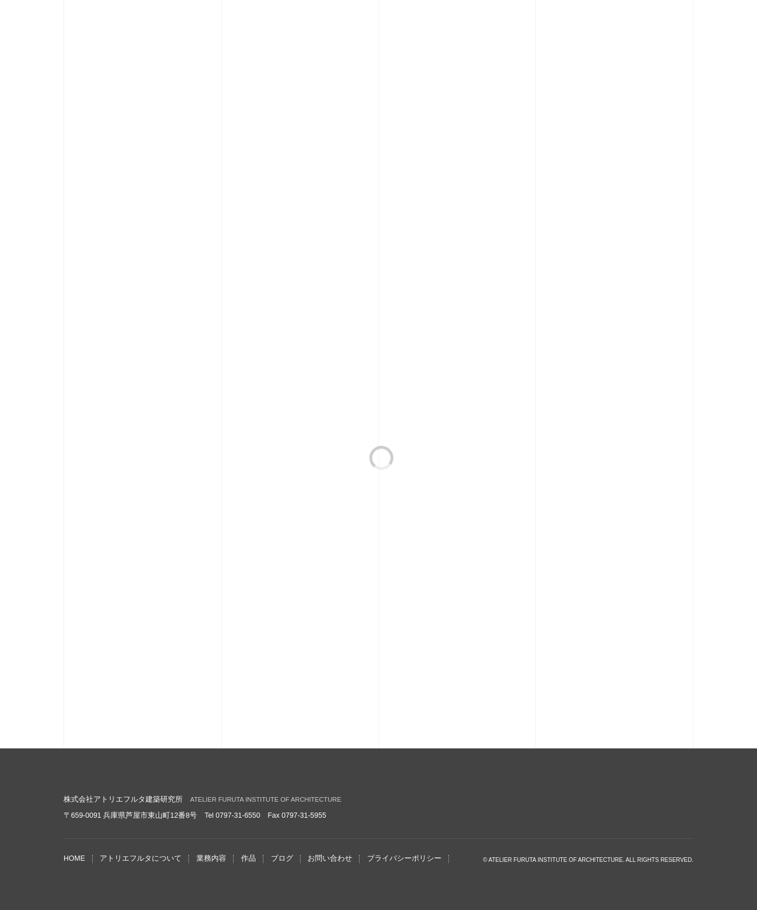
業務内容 (211, 858)
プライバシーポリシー (404, 858)
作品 (248, 858)
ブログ (282, 858)
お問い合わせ (329, 858)
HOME (74, 858)
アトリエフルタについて (141, 858)
